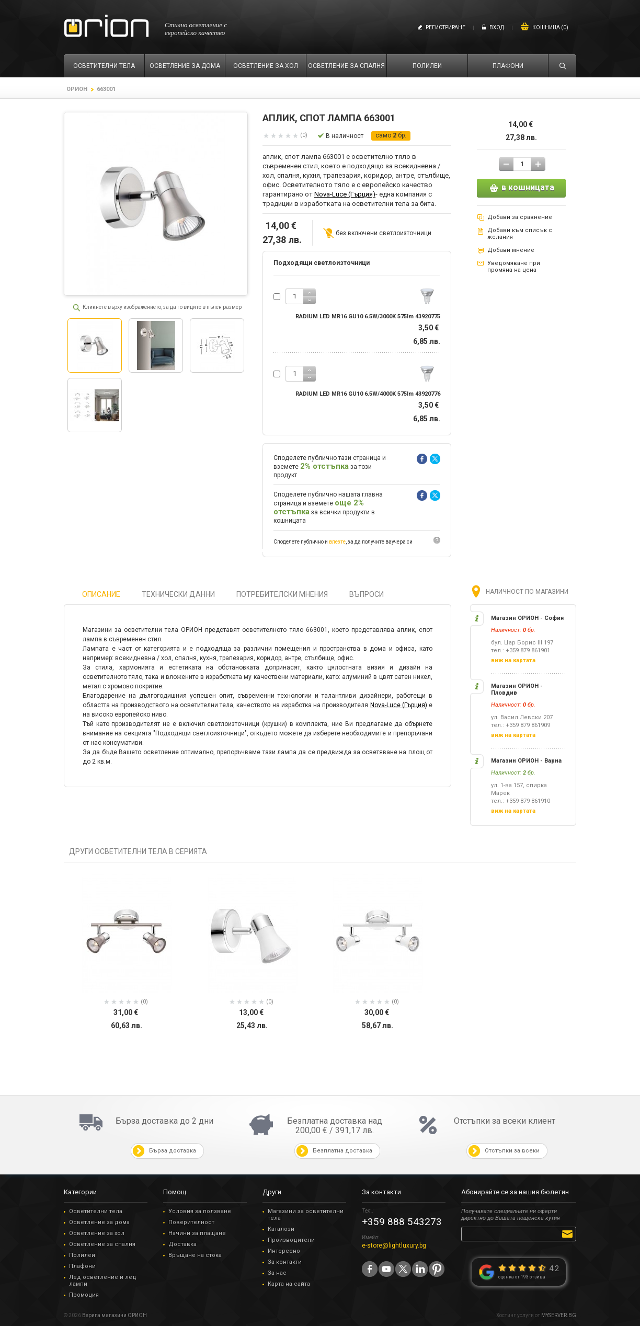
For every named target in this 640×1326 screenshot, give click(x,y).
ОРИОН (76, 89)
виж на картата (513, 660)
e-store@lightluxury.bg (394, 1245)
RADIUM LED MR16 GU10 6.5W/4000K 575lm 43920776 (367, 393)
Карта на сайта (289, 1284)
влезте (337, 542)
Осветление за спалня (102, 1244)
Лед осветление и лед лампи (102, 1280)
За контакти (285, 1262)
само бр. (390, 135)
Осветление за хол (96, 1233)
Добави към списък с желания (519, 233)
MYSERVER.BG (558, 1315)
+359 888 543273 (402, 1222)
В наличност (344, 136)
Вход (496, 27)
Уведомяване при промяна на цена (513, 266)
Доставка (182, 1244)
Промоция (84, 1295)
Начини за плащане (197, 1233)
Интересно (284, 1251)
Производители (291, 1240)
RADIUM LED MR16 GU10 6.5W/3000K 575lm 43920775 (367, 316)
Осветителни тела (95, 1211)
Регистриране (445, 27)
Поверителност (191, 1222)
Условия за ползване (199, 1211)
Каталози (281, 1229)
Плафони (82, 1266)
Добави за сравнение (519, 217)
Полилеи (82, 1255)
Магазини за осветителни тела (306, 1214)
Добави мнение (510, 250)
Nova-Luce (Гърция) (344, 194)
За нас (277, 1273)
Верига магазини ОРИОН (114, 1315)
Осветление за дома (99, 1222)
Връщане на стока (195, 1255)
